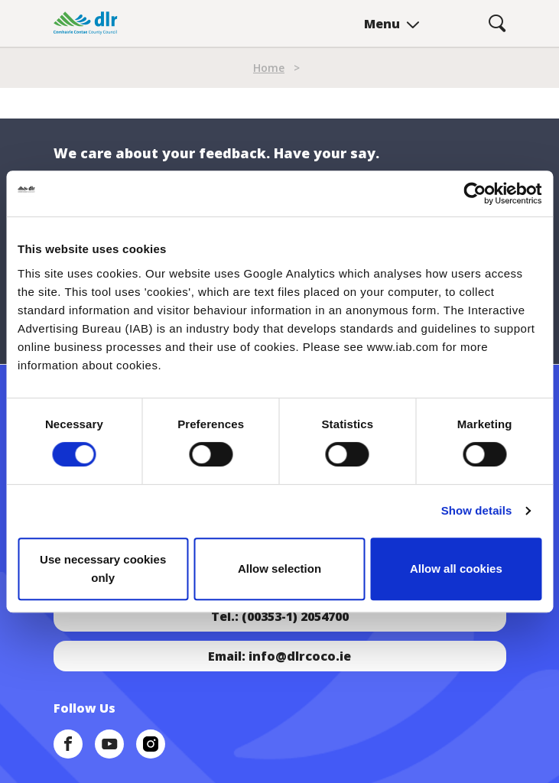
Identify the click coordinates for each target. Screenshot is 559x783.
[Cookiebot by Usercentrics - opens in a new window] (474, 193)
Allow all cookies (456, 568)
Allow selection (279, 568)
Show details (476, 510)
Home (268, 67)
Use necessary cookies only (103, 568)
